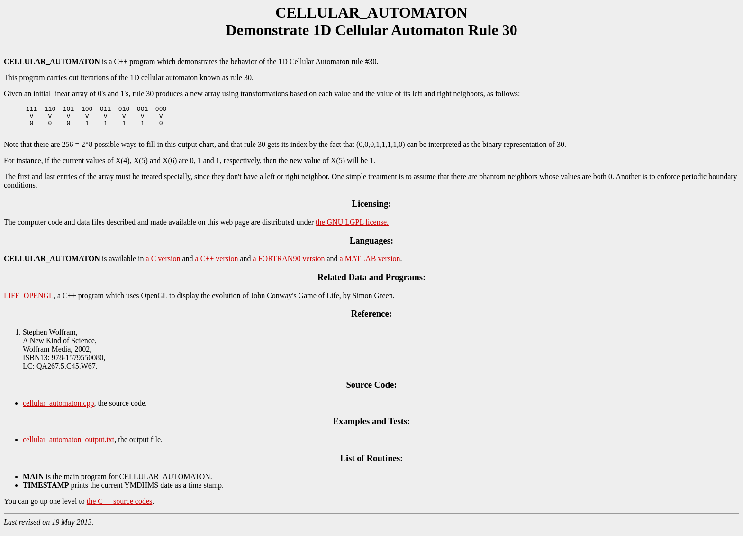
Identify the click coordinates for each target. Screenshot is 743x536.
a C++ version (216, 264)
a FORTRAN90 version (289, 264)
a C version (163, 264)
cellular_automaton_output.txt (68, 445)
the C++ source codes (119, 507)
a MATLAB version (370, 264)
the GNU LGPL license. (352, 228)
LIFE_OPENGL (29, 301)
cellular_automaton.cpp (58, 409)
